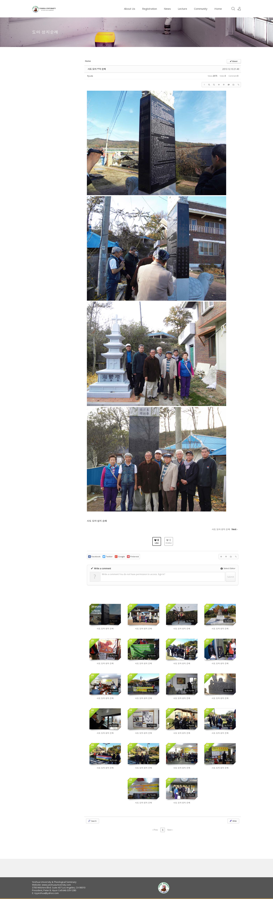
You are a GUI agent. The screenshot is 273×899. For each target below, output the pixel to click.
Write (233, 820)
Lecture (182, 8)
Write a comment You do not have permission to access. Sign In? (133, 574)
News (167, 8)
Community (200, 8)
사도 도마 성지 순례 (97, 69)
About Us (129, 8)
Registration (149, 8)
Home (218, 8)
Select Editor (228, 568)
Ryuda (90, 76)
